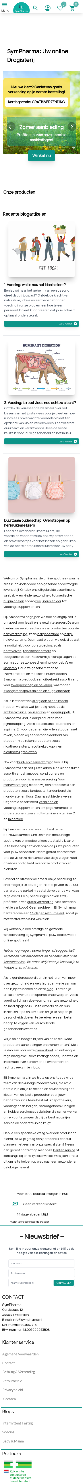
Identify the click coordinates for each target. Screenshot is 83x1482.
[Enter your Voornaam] (25, 1263)
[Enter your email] (30, 1283)
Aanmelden (64, 1282)
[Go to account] (50, 7)
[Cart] (75, 7)
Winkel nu (41, 155)
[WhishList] (63, 7)
